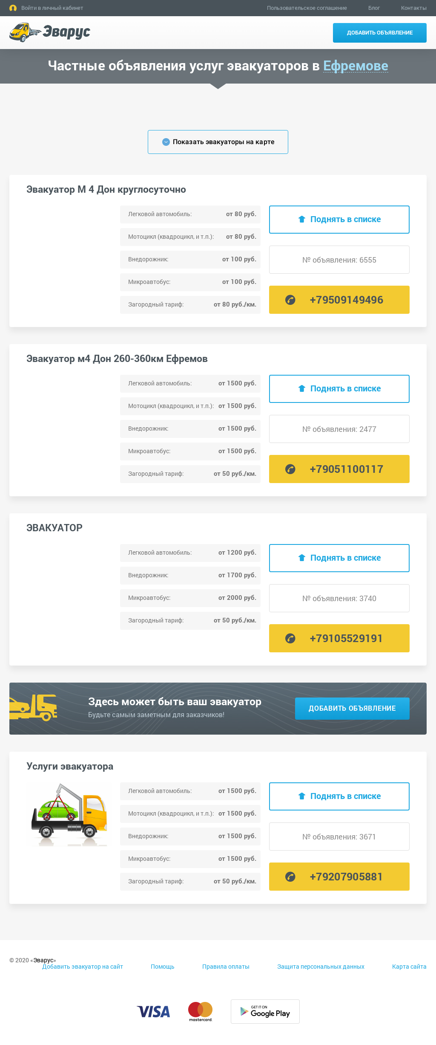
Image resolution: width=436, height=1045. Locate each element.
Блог (374, 8)
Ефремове (355, 65)
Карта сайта (409, 966)
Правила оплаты (226, 966)
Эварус (43, 960)
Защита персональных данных (320, 966)
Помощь (163, 966)
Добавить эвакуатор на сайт (82, 966)
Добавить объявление (380, 32)
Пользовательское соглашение (307, 8)
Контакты (414, 8)
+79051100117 (346, 469)
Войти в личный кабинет (52, 8)
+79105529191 (346, 638)
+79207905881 (346, 876)
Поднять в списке (345, 218)
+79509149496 (346, 299)
